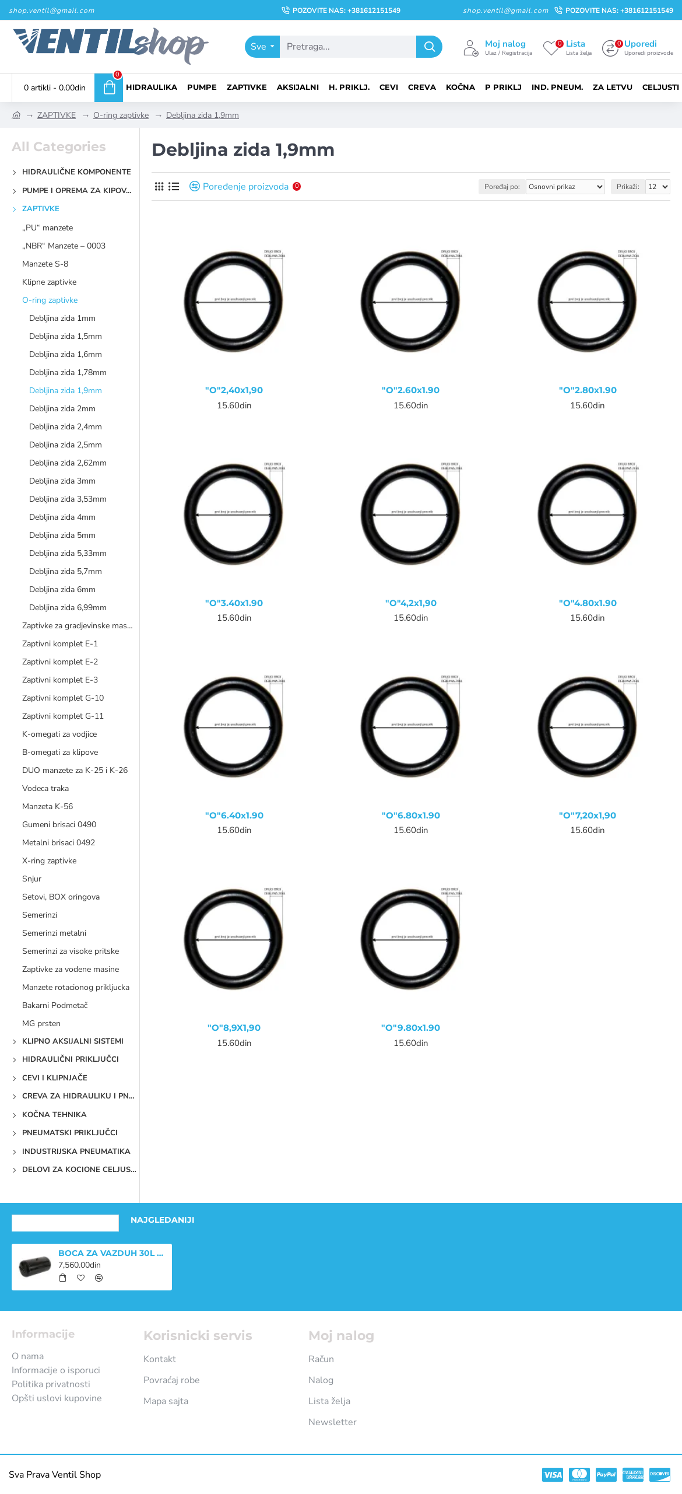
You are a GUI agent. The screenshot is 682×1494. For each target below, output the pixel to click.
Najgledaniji (163, 1220)
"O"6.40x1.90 (234, 815)
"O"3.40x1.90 (234, 602)
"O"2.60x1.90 (411, 390)
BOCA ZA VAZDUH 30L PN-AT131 (113, 1253)
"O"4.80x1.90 (588, 602)
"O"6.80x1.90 (411, 815)
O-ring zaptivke (121, 115)
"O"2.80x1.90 (588, 390)
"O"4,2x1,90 (411, 602)
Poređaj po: (502, 186)
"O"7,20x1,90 (587, 815)
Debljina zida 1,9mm (202, 115)
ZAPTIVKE (56, 115)
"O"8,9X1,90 (234, 1027)
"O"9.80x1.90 (410, 1027)
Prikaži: (628, 186)
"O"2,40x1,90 (234, 390)
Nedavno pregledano (65, 1220)
